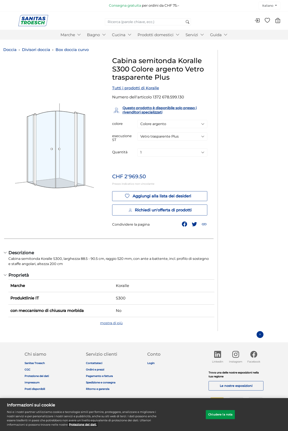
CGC (27, 369)
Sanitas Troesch (35, 363)
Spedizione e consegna (100, 382)
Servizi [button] (195, 35)
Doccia (10, 49)
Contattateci (94, 363)
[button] (205, 224)
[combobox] (148, 21)
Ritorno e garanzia (97, 389)
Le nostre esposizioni (236, 386)
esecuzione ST (122, 138)
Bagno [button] (96, 35)
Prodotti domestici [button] (159, 35)
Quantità (119, 152)
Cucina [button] (122, 35)
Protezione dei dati (37, 376)
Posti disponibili (35, 389)
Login (151, 363)
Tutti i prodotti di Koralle (135, 88)
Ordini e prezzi (95, 369)
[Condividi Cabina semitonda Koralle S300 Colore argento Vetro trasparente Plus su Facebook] (185, 224)
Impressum (32, 382)
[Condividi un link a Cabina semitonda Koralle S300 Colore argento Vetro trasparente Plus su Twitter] (195, 224)
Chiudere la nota (220, 417)
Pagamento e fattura (99, 376)
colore (117, 124)
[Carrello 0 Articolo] (280, 21)
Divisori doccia (36, 49)
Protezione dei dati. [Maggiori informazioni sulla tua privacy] (83, 427)
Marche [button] (70, 35)
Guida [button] (219, 35)
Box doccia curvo (72, 49)
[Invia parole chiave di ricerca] (187, 22)
